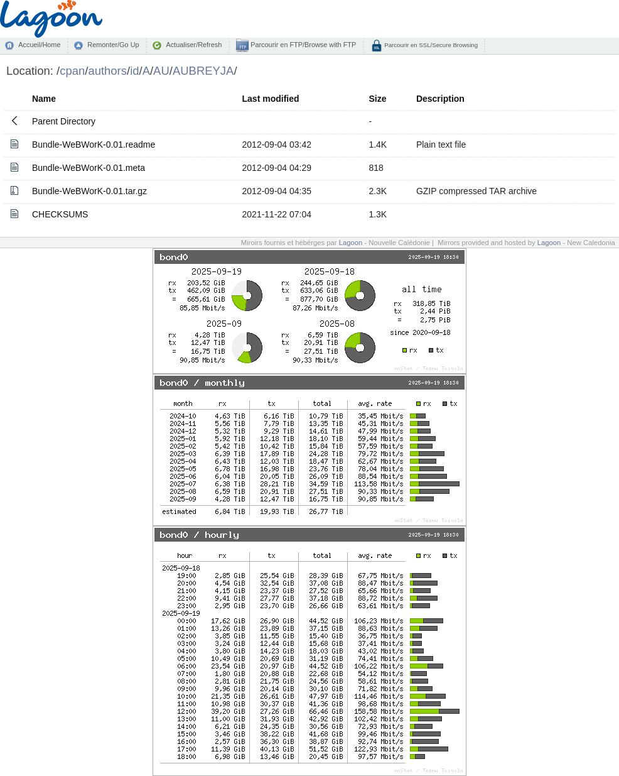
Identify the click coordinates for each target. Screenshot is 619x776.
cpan (72, 70)
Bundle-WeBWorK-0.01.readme (93, 144)
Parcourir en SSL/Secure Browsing (430, 44)
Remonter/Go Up (113, 44)
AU (161, 70)
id (134, 70)
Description (440, 99)
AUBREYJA (203, 70)
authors (107, 70)
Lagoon (351, 242)
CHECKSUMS (60, 214)
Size (377, 99)
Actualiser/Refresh (194, 44)
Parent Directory (63, 121)
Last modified (270, 99)
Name (44, 99)
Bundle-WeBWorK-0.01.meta (88, 168)
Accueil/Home (39, 44)
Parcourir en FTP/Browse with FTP (302, 44)
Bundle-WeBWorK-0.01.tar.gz (89, 191)
